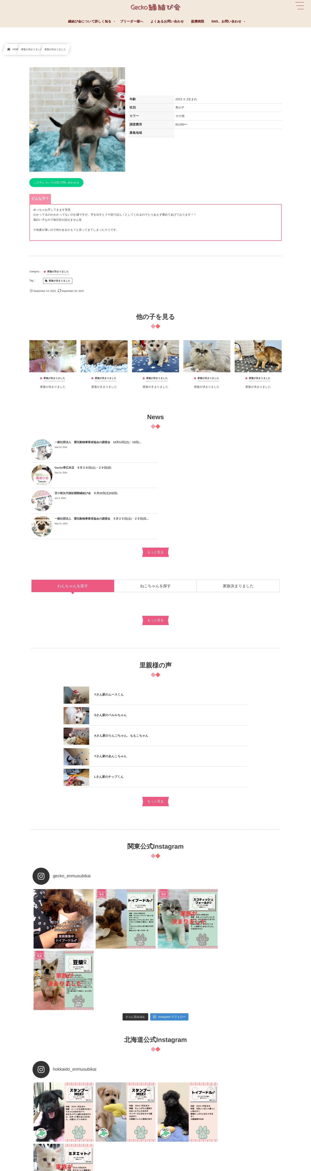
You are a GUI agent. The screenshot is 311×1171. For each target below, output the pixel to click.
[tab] (72, 535)
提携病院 (173, 1106)
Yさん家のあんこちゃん (110, 707)
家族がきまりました (104, 388)
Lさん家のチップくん (108, 727)
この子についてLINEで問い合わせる (56, 182)
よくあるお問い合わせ (19, 1097)
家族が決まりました (53, 388)
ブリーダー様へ (15, 1106)
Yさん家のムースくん (109, 645)
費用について (176, 1126)
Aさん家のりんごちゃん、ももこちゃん (121, 686)
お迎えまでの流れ (179, 1116)
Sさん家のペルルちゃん (110, 666)
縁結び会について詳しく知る (186, 1097)
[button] (299, 6)
